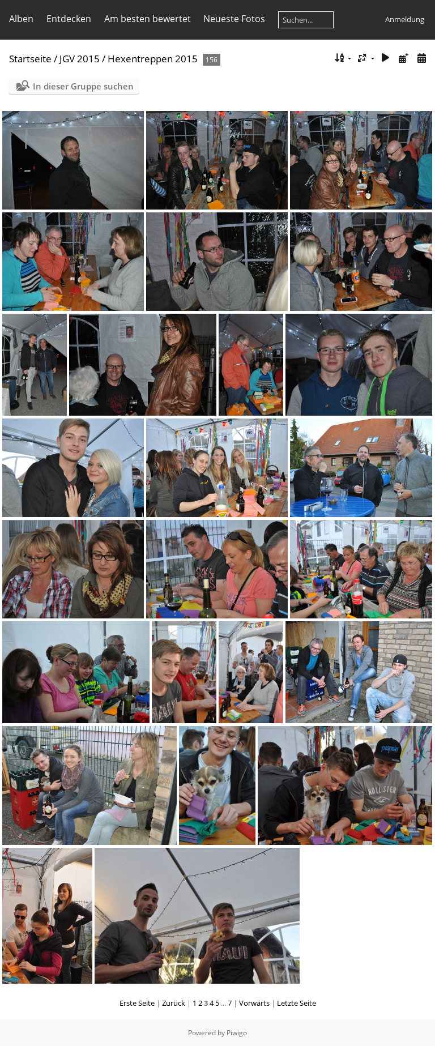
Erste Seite (137, 1003)
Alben (21, 18)
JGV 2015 (79, 58)
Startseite (30, 58)
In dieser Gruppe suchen (83, 86)
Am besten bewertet (147, 18)
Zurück (173, 1003)
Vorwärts (254, 1003)
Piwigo (237, 1033)
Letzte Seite (296, 1003)
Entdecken (68, 18)
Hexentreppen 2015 (153, 58)
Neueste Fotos (234, 18)
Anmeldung (404, 19)
